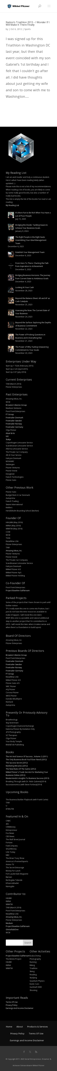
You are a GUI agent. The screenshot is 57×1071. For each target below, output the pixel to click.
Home (9, 1026)
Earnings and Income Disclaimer (27, 1040)
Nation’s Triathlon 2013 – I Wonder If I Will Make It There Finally (28, 23)
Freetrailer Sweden (14, 420)
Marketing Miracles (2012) (17, 766)
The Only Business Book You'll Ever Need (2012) (26, 759)
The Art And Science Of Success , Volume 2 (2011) (27, 756)
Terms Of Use (12, 1002)
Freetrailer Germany (14, 427)
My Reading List (12, 205)
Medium (9, 923)
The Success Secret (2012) (17, 762)
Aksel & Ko (10, 433)
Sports (27, 29)
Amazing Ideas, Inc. (14, 550)
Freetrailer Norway (14, 423)
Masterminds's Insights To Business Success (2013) (27, 778)
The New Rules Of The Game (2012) (21, 769)
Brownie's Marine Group (16, 405)
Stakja (8, 439)
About (19, 1026)
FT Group (10, 414)
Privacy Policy (11, 1005)
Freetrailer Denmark (14, 417)
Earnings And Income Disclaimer (19, 1008)
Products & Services (37, 1026)
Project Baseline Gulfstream (18, 590)
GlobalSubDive (12, 929)
